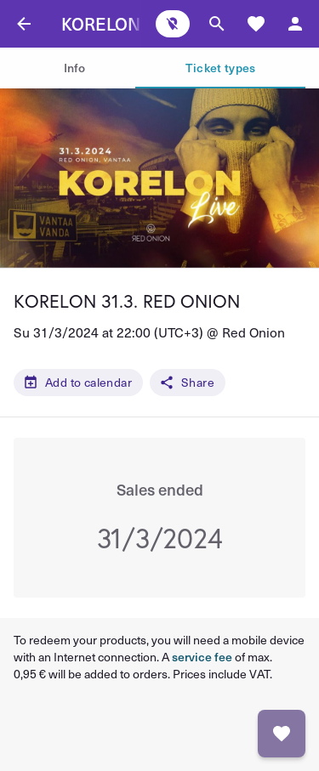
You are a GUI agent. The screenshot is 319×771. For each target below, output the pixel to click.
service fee (202, 657)
